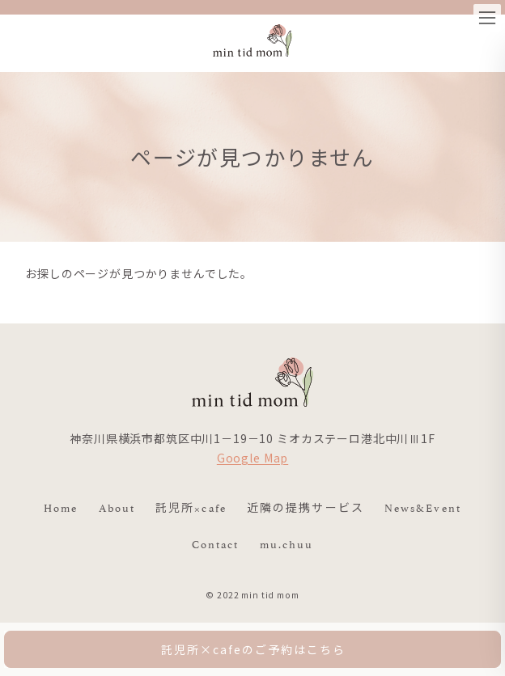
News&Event (422, 507)
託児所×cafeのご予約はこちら (253, 649)
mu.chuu (287, 543)
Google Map (252, 458)
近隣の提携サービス (305, 507)
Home (61, 507)
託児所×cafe (191, 507)
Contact (216, 543)
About (117, 507)
